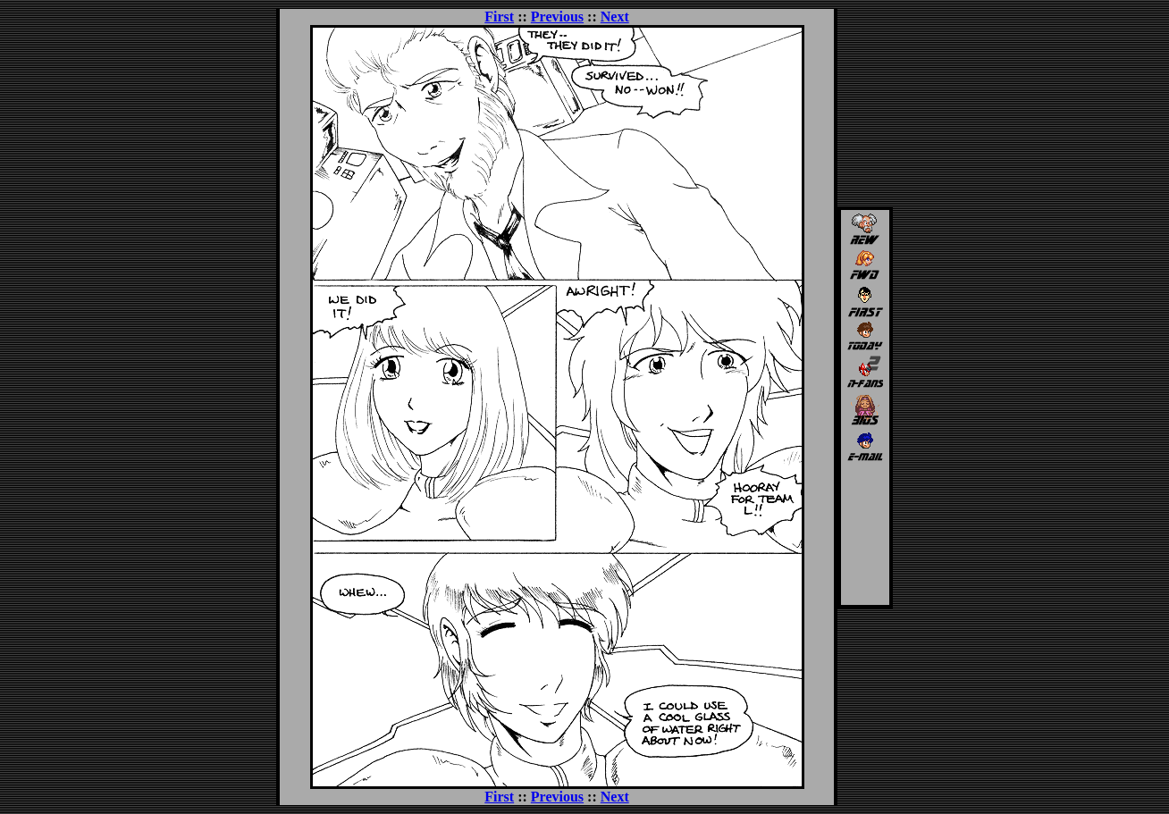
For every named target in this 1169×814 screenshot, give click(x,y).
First (499, 16)
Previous (557, 16)
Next (615, 16)
